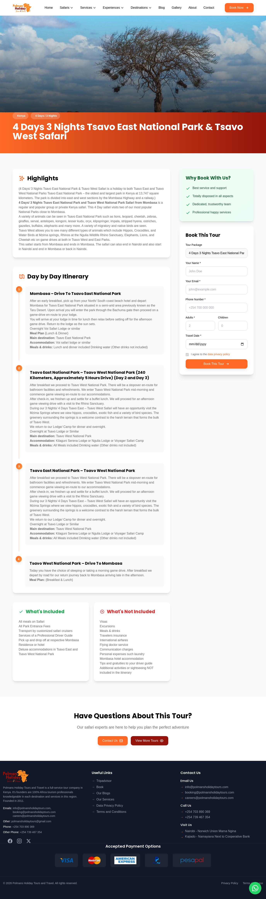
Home (49, 7)
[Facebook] (10, 841)
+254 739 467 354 (31, 832)
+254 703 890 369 (23, 826)
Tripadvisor (104, 780)
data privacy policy (219, 354)
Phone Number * (196, 299)
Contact (208, 7)
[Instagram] (19, 841)
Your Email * (193, 281)
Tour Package (194, 244)
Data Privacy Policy (109, 805)
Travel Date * (193, 335)
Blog (162, 7)
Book (99, 787)
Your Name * (193, 263)
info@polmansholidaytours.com (32, 808)
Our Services (105, 799)
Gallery (177, 7)
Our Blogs (103, 793)
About (192, 7)
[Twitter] (28, 841)
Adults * (190, 317)
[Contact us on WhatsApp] (255, 888)
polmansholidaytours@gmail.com (31, 821)
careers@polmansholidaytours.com (34, 815)
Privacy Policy (229, 883)
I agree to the (210, 354)
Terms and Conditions (111, 811)
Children (223, 317)
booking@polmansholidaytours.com (34, 812)
